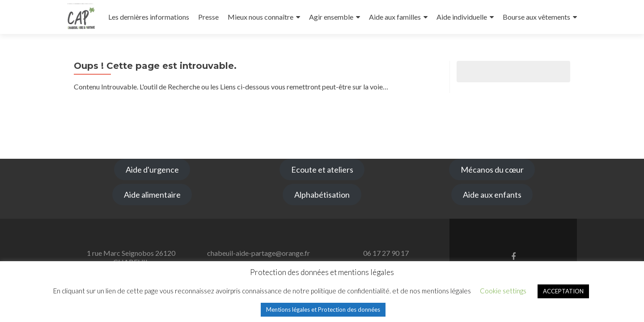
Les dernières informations (148, 17)
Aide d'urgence (152, 169)
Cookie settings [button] (503, 291)
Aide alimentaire (152, 194)
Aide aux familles (395, 17)
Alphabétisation (322, 194)
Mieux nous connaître (260, 17)
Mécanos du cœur (492, 169)
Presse (208, 17)
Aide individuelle (461, 17)
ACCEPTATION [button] (563, 291)
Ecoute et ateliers (322, 169)
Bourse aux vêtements (536, 17)
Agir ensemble (331, 17)
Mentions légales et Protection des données (323, 309)
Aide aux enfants (492, 194)
